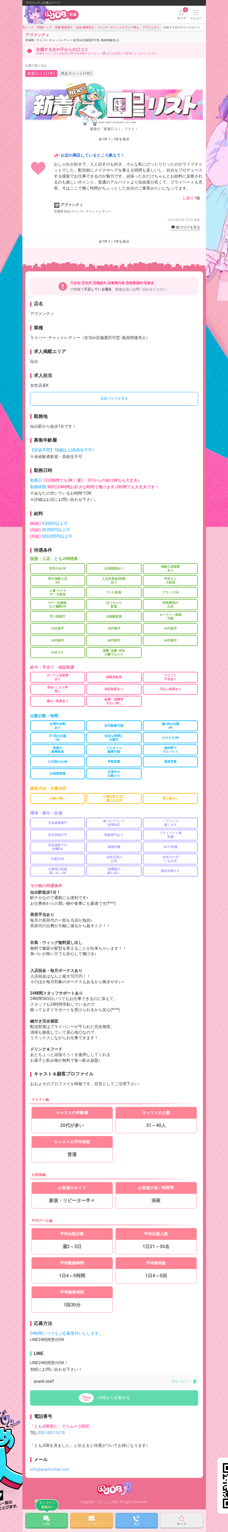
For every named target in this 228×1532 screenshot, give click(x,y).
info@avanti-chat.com (49, 1469)
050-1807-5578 (51, 1433)
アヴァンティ (72, 37)
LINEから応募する (114, 1397)
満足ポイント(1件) (76, 73)
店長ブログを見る (114, 399)
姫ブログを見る (185, 227)
